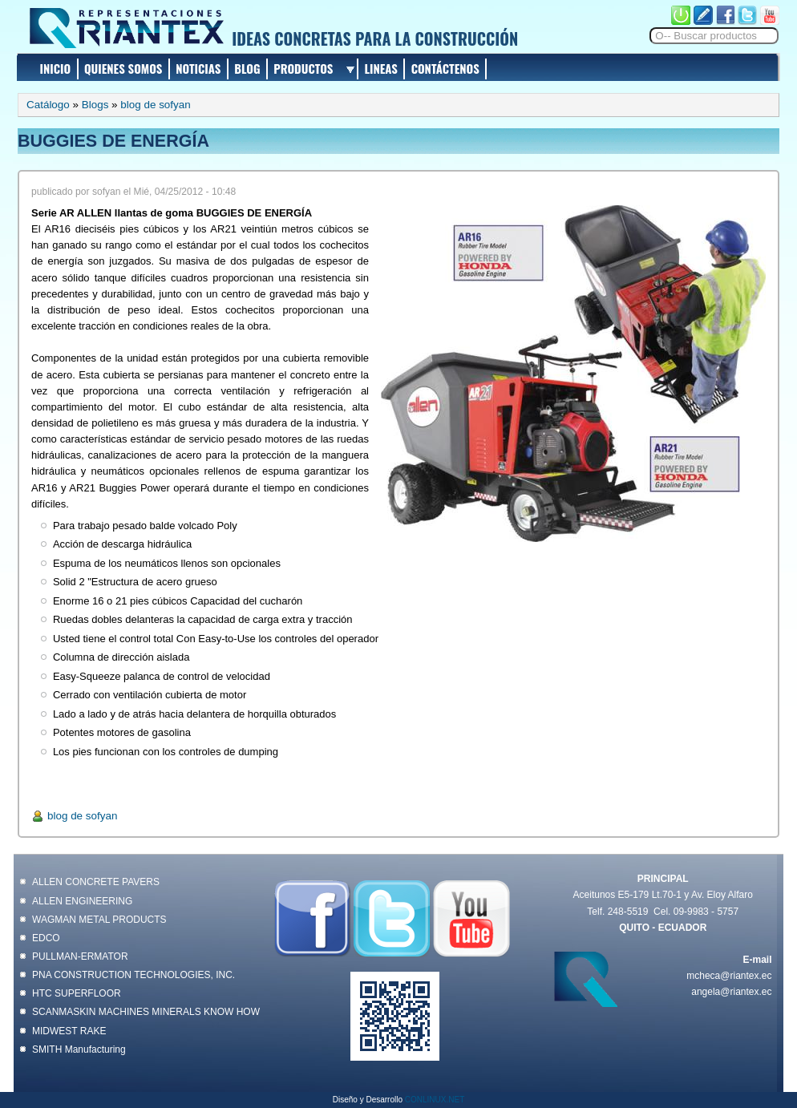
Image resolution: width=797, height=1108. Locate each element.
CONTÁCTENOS (445, 68)
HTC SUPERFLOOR (76, 993)
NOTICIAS (198, 68)
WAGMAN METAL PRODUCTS (99, 919)
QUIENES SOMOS (123, 68)
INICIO (55, 68)
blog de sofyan (155, 105)
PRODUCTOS (303, 68)
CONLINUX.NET (434, 1099)
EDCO (46, 938)
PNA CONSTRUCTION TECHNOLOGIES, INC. (133, 975)
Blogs (95, 105)
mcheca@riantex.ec (728, 975)
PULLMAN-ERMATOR (80, 956)
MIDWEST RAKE (69, 1031)
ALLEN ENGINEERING (82, 901)
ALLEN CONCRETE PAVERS (96, 882)
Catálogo (48, 105)
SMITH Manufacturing (79, 1049)
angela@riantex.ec (731, 991)
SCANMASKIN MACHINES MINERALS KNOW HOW (146, 1011)
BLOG (247, 68)
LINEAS (380, 68)
